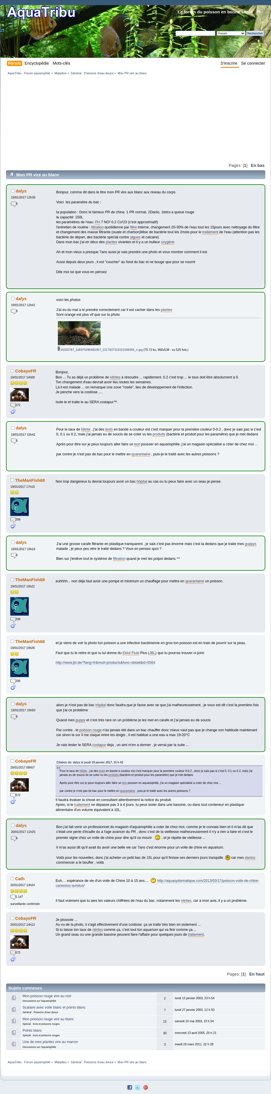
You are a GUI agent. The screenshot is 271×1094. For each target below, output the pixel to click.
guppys (250, 544)
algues (135, 237)
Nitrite (86, 429)
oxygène (167, 242)
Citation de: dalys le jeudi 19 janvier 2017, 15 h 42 (89, 762)
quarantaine (141, 454)
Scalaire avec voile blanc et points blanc (54, 1007)
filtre (133, 227)
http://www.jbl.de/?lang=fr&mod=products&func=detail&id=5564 (105, 663)
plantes (111, 242)
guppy (80, 720)
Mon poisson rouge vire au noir (47, 996)
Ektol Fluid (131, 653)
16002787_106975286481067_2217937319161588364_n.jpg (100, 349)
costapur (99, 745)
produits (159, 434)
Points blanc (32, 1030)
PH (97, 222)
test (137, 444)
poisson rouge (90, 730)
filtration (97, 227)
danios (250, 858)
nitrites (115, 377)
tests (109, 429)
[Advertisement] (108, 119)
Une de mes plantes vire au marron (50, 1042)
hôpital (141, 482)
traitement (210, 232)
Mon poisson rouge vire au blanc (48, 1019)
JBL (152, 653)
